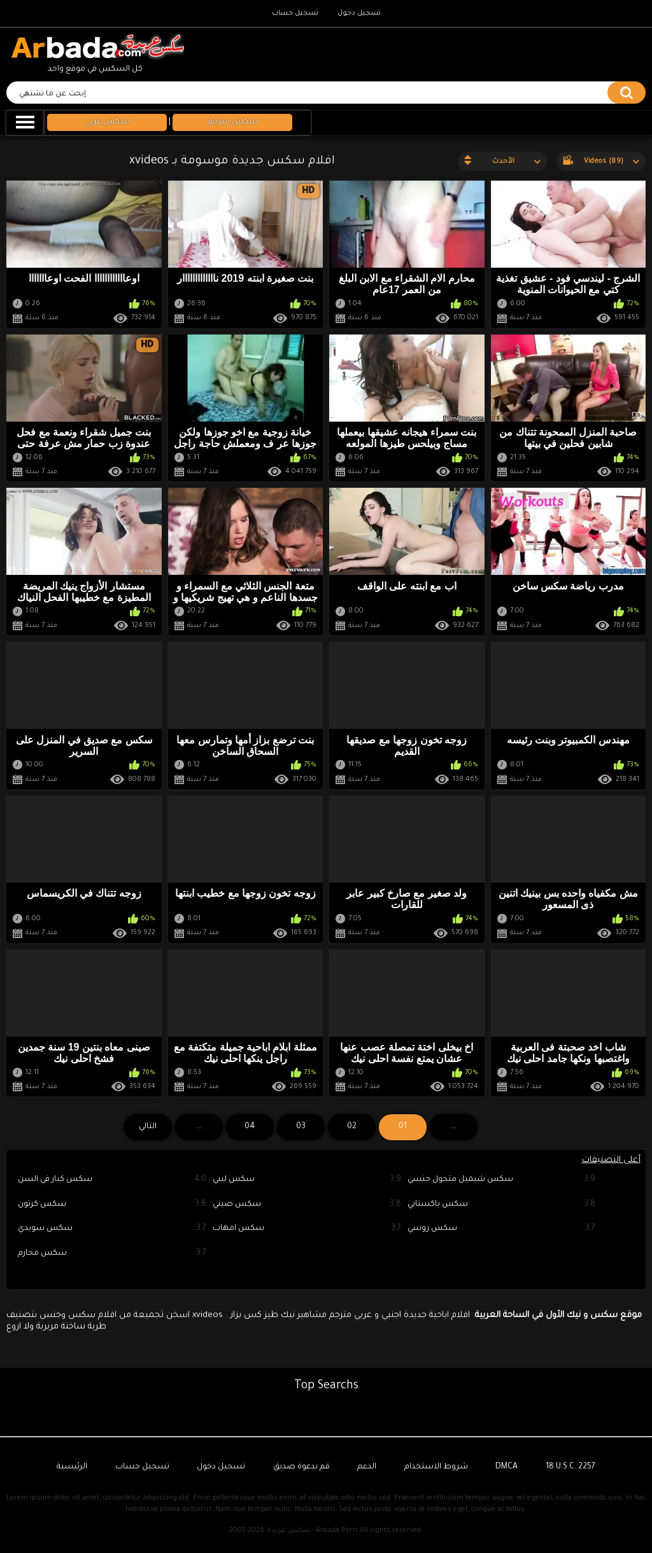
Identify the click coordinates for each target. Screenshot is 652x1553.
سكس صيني (307, 1204)
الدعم (366, 1467)
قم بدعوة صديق (301, 1467)
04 (249, 1126)
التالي (148, 1126)
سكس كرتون (112, 1204)
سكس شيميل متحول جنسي (502, 1180)
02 (352, 1126)
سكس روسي (502, 1229)
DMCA (506, 1467)
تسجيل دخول (359, 13)
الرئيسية (72, 1467)
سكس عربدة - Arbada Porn (312, 1531)
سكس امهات (307, 1229)
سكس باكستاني (502, 1204)
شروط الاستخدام (436, 1467)
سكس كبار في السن (112, 1180)
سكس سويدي (112, 1229)
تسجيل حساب (295, 13)
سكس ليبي (307, 1180)
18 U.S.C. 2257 (570, 1467)
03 (301, 1126)
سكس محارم (112, 1253)
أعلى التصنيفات (611, 1160)
